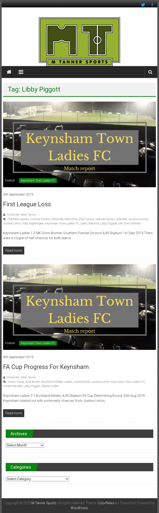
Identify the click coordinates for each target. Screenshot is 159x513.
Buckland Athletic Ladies (56, 381)
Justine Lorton (12, 223)
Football (10, 180)
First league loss (27, 204)
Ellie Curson (86, 219)
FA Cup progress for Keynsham (46, 366)
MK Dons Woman (130, 223)
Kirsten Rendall (12, 386)
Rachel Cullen (50, 386)
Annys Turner (15, 381)
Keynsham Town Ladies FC (38, 180)
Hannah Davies (104, 219)
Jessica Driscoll (138, 219)
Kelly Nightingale (33, 223)
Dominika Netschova (65, 219)
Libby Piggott (108, 223)
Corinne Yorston (40, 219)
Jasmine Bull (82, 381)
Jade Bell (121, 219)
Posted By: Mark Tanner (21, 214)
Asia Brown (32, 381)
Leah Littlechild (89, 223)
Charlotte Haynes (18, 219)
